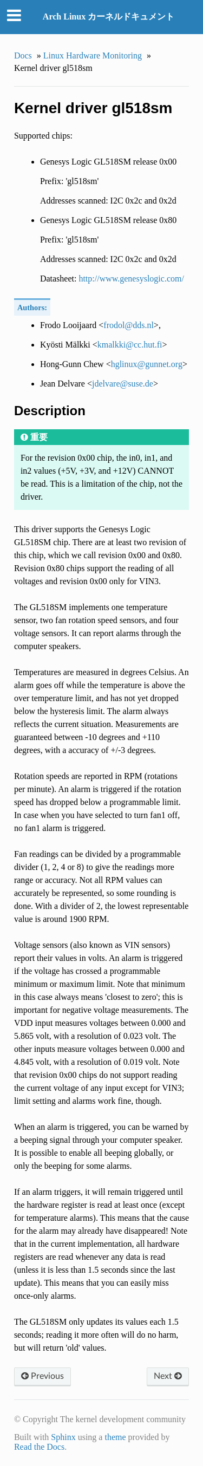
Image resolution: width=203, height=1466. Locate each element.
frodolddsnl (128, 325)
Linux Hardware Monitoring (92, 55)
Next (168, 1376)
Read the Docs (39, 1446)
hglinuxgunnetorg (146, 364)
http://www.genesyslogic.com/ (131, 278)
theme (115, 1437)
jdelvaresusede (122, 383)
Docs (23, 55)
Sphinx (63, 1437)
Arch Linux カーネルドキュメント (108, 16)
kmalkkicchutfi (129, 344)
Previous (42, 1376)
